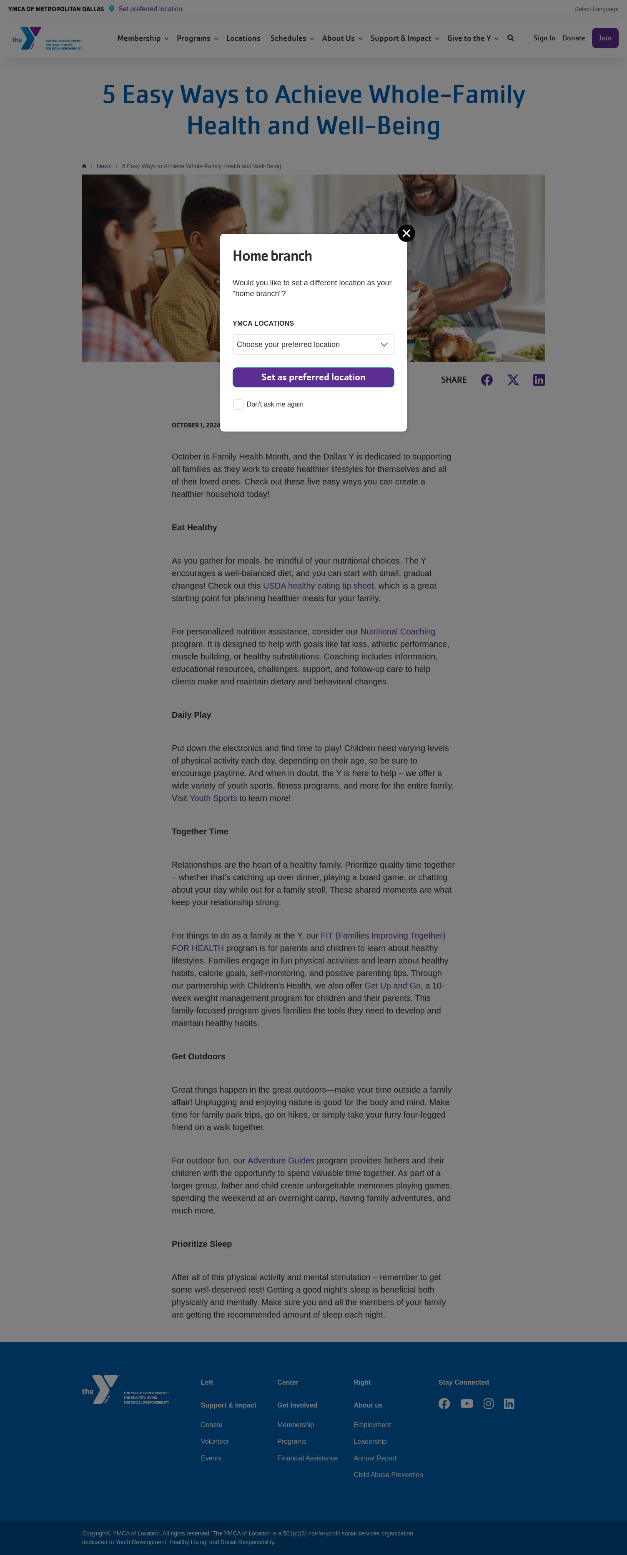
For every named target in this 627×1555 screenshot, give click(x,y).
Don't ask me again (268, 405)
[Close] (407, 233)
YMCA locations (263, 323)
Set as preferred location (313, 377)
